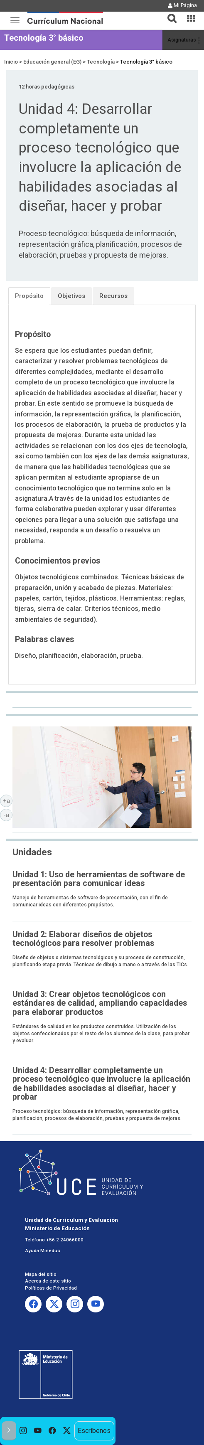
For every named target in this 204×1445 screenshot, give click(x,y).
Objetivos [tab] (71, 296)
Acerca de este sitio (48, 1281)
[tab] (168, 13)
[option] (23, 1430)
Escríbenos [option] (94, 1431)
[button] (168, 13)
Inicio (11, 62)
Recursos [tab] (113, 296)
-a (7, 814)
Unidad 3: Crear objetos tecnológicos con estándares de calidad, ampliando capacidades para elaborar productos (99, 1003)
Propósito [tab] (29, 296)
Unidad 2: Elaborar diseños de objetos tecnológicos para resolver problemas (83, 939)
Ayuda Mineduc (42, 1250)
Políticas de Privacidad (51, 1288)
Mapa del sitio (41, 1274)
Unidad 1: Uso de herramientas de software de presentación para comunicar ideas (98, 879)
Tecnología (101, 62)
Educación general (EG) (52, 62)
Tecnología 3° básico (44, 38)
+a (8, 800)
